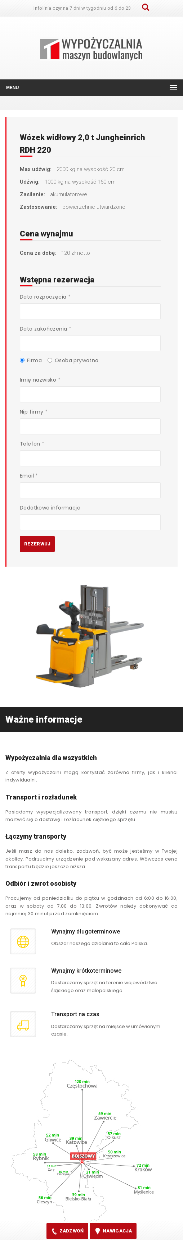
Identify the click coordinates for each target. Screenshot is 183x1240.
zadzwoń (67, 1231)
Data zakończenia (45, 328)
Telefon (32, 443)
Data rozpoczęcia (45, 296)
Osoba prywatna (73, 360)
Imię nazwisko (40, 379)
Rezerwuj (37, 544)
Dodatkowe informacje (50, 507)
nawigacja (113, 1231)
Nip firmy (34, 411)
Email (29, 475)
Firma (31, 360)
